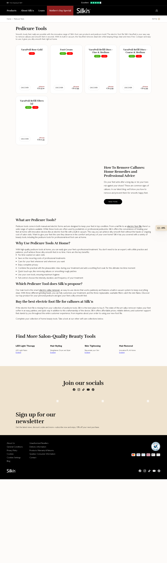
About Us (11, 527)
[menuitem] (15, 527)
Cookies (10, 537)
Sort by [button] (154, 19)
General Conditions (15, 530)
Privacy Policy (12, 534)
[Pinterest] (93, 389)
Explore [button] (18, 352)
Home (9, 19)
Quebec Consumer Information (42, 537)
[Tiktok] (83, 389)
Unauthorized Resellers (39, 527)
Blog (8, 545)
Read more (113, 202)
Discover (25, 88)
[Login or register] (156, 11)
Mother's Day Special (60, 10)
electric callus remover (49, 290)
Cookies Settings (14, 541)
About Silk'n (27, 10)
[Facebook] (74, 389)
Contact (33, 541)
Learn (41, 10)
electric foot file (134, 226)
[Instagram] (79, 389)
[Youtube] (88, 389)
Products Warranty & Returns (42, 534)
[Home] (83, 10)
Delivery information (38, 530)
